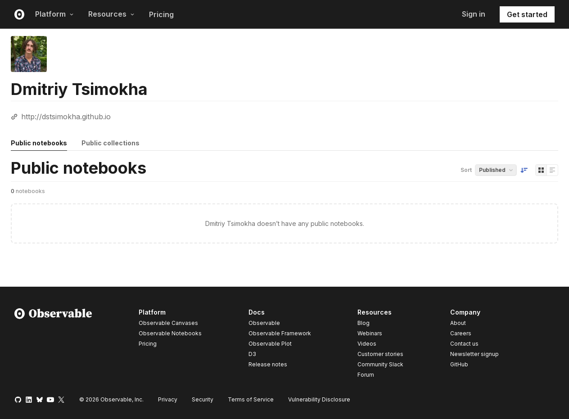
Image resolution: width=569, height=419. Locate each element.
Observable (264, 323)
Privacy (167, 399)
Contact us (464, 344)
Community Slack (380, 364)
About (458, 323)
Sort (466, 170)
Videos (366, 343)
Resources (111, 13)
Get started (527, 14)
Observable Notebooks (170, 333)
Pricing (161, 14)
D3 (252, 354)
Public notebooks (39, 143)
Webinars (369, 333)
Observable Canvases (168, 323)
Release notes (267, 364)
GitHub (459, 364)
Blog (363, 323)
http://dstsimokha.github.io (66, 116)
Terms (251, 399)
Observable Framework (279, 333)
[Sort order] (524, 170)
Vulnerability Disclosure (319, 399)
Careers (460, 333)
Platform (54, 13)
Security (202, 399)
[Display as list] (552, 170)
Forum (365, 374)
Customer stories (380, 354)
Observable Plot (270, 343)
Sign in (473, 13)
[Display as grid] (541, 170)
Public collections (110, 143)
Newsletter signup (474, 354)
